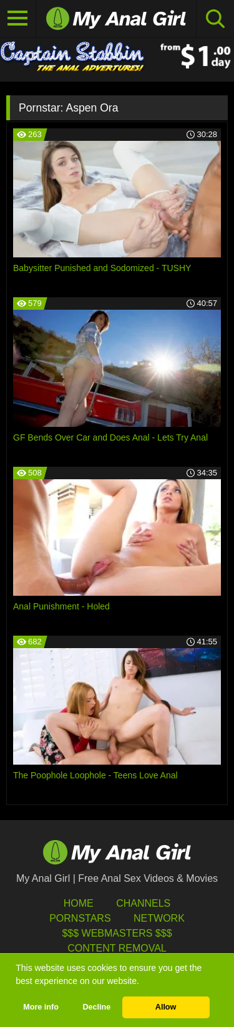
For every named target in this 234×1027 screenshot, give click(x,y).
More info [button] (41, 1007)
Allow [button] (166, 1007)
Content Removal (117, 948)
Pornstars (79, 918)
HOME (79, 903)
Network (159, 918)
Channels (143, 903)
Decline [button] (96, 1007)
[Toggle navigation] (18, 18)
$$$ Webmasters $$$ (117, 933)
